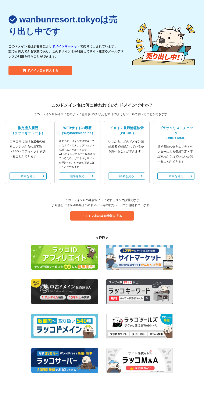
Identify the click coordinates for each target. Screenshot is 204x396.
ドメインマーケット (66, 46)
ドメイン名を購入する (40, 70)
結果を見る (32, 176)
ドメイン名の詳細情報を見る (102, 216)
